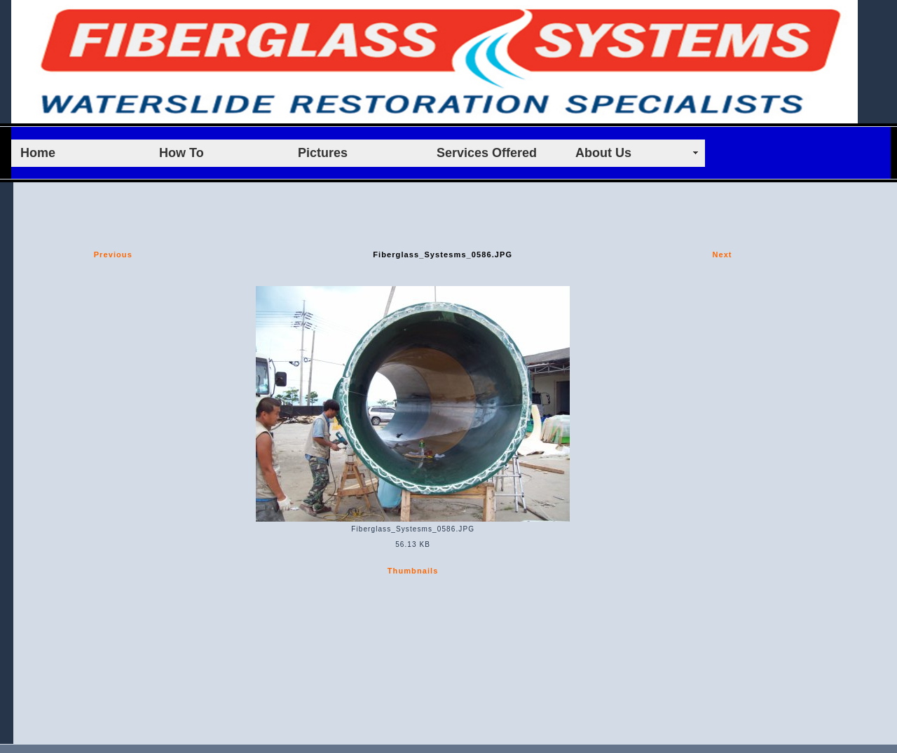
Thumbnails (413, 571)
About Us (603, 153)
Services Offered (487, 153)
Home (37, 153)
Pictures (323, 153)
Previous (113, 254)
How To (181, 153)
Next (722, 254)
